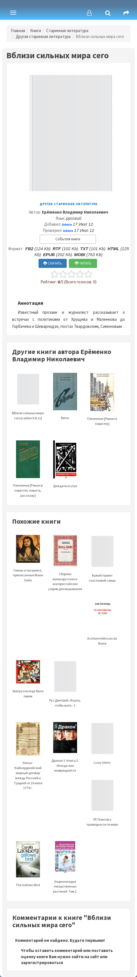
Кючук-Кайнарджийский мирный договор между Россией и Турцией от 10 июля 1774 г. (28, 763)
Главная (18, 30)
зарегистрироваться (42, 962)
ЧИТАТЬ (83, 263)
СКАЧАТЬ (52, 263)
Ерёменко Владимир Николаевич (75, 212)
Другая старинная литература (43, 36)
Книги (35, 30)
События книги (67, 239)
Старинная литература (67, 30)
